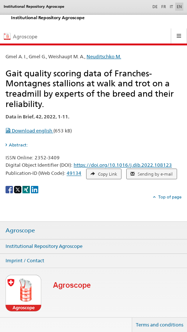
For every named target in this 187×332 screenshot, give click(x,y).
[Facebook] (10, 189)
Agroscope (20, 231)
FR (163, 6)
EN (179, 6)
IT (171, 6)
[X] (18, 189)
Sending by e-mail (151, 174)
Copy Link (104, 174)
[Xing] (26, 189)
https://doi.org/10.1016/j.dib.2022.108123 (123, 165)
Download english (29, 131)
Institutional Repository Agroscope (44, 246)
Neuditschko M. (104, 56)
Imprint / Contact (25, 260)
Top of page (169, 197)
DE (155, 6)
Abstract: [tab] (18, 145)
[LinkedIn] (34, 189)
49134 (74, 173)
